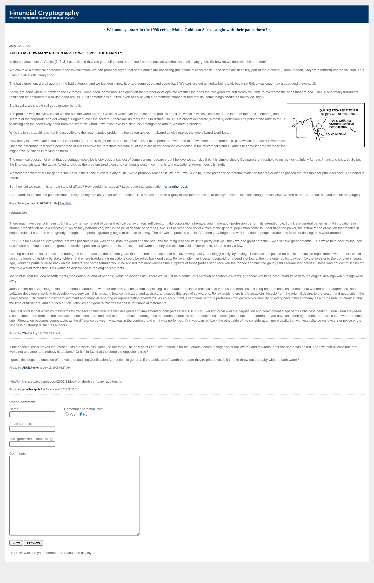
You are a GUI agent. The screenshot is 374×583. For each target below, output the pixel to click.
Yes (72, 414)
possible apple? (32, 389)
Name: (14, 409)
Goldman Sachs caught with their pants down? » (228, 30)
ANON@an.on (30, 367)
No (85, 414)
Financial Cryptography (44, 12)
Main (177, 30)
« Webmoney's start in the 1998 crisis (136, 30)
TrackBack (65, 203)
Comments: (17, 454)
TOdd (25, 333)
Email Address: (20, 424)
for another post (175, 186)
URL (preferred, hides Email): (31, 439)
